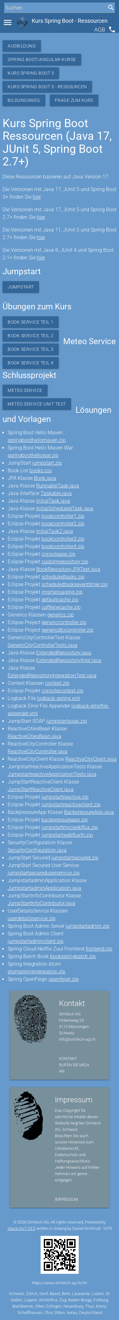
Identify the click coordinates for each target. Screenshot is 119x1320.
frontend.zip (99, 949)
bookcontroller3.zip (63, 539)
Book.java (45, 478)
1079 (107, 1228)
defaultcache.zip (60, 600)
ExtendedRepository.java (63, 653)
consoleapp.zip (59, 554)
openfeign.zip (64, 979)
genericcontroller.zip (64, 622)
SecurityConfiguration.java (37, 850)
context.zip (57, 683)
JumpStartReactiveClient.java (41, 789)
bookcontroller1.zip (63, 516)
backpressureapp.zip (65, 820)
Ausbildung (22, 45)
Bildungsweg (24, 100)
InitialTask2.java (54, 531)
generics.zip (60, 615)
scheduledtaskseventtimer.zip (75, 584)
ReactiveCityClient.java (90, 759)
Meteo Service (25, 390)
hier (37, 197)
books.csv (41, 471)
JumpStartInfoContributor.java (41, 903)
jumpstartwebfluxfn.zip (67, 835)
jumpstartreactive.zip (65, 797)
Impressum (66, 1199)
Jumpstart (21, 286)
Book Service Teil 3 (31, 349)
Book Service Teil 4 (31, 362)
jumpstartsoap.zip (66, 721)
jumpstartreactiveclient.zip (71, 805)
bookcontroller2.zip (63, 524)
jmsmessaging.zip (62, 592)
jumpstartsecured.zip (74, 858)
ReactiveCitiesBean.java (34, 736)
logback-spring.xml (58, 698)
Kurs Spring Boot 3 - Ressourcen (47, 86)
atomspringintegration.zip (36, 972)
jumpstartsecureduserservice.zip (44, 873)
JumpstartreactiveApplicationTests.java (52, 774)
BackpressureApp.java (89, 812)
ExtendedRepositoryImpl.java (68, 660)
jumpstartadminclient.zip (35, 941)
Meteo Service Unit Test (37, 403)
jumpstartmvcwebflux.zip (70, 827)
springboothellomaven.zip (37, 440)
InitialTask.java (53, 501)
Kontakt (68, 1058)
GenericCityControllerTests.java (42, 645)
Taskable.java (56, 493)
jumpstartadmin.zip (87, 926)
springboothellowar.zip (33, 455)
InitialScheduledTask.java (64, 508)
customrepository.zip (65, 562)
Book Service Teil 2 (31, 335)
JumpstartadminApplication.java (44, 888)
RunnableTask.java (57, 486)
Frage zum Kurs (74, 100)
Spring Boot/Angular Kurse (42, 59)
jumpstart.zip (47, 463)
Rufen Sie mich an (74, 1068)
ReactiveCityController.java (37, 751)
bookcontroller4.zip (63, 546)
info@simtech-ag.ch (77, 1039)
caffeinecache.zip (61, 607)
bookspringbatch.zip (73, 956)
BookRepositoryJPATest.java (68, 569)
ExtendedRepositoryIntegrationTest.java (52, 675)
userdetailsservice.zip (32, 918)
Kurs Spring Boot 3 (31, 73)
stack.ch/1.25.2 (21, 1228)
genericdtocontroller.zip (68, 630)
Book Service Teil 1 (31, 322)
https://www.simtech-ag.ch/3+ (59, 1282)
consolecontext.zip (62, 691)
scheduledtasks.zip (63, 577)
